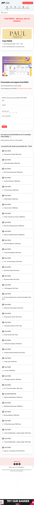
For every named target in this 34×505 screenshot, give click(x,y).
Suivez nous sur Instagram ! (17, 467)
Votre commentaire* (6, 116)
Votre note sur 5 (5, 111)
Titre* (3, 100)
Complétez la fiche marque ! (25, 88)
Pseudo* (4, 105)
